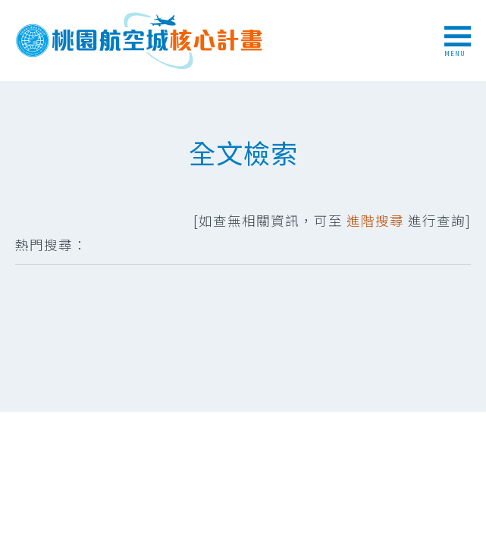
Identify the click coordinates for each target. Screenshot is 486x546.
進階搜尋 (375, 220)
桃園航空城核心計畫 (140, 40)
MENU (457, 42)
